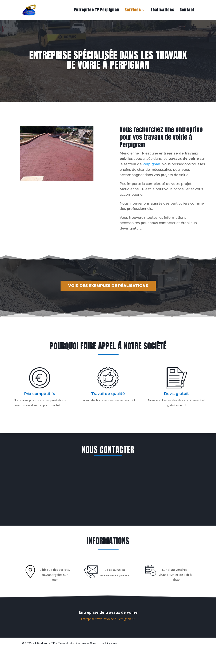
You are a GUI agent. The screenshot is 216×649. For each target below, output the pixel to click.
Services (132, 10)
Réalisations (162, 10)
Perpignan (151, 164)
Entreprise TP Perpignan (96, 10)
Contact (187, 10)
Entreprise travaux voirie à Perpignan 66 (108, 619)
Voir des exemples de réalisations (108, 285)
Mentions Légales (103, 643)
